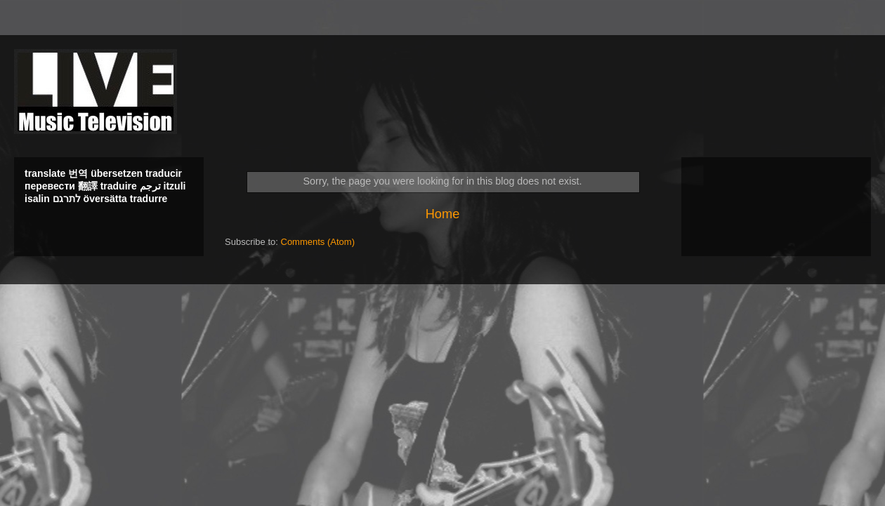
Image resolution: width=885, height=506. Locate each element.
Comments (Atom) (318, 242)
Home (443, 214)
